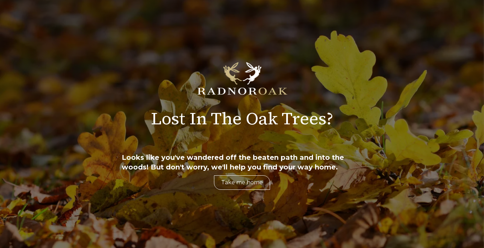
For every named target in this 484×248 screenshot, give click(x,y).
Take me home (242, 182)
